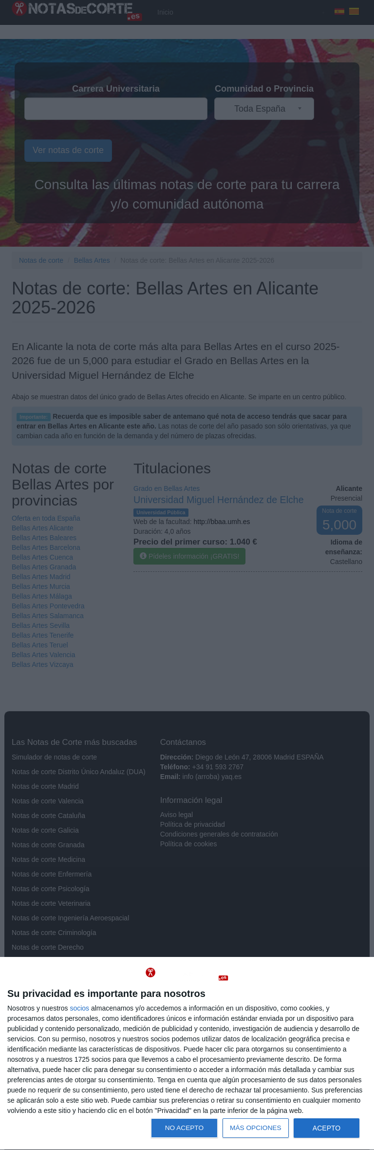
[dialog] (187, 1053)
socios (79, 1008)
